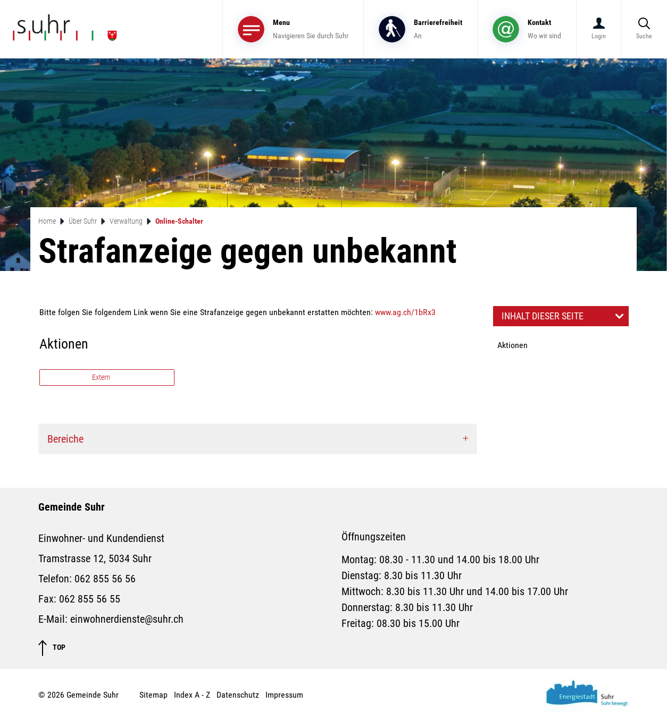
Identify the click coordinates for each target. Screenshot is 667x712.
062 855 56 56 (105, 578)
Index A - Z (192, 695)
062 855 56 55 (89, 598)
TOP (51, 648)
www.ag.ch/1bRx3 (405, 312)
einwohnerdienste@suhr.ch (127, 619)
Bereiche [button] (65, 439)
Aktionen (512, 345)
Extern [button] (102, 377)
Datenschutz (237, 695)
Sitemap (153, 695)
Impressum (284, 695)
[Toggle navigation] (293, 29)
